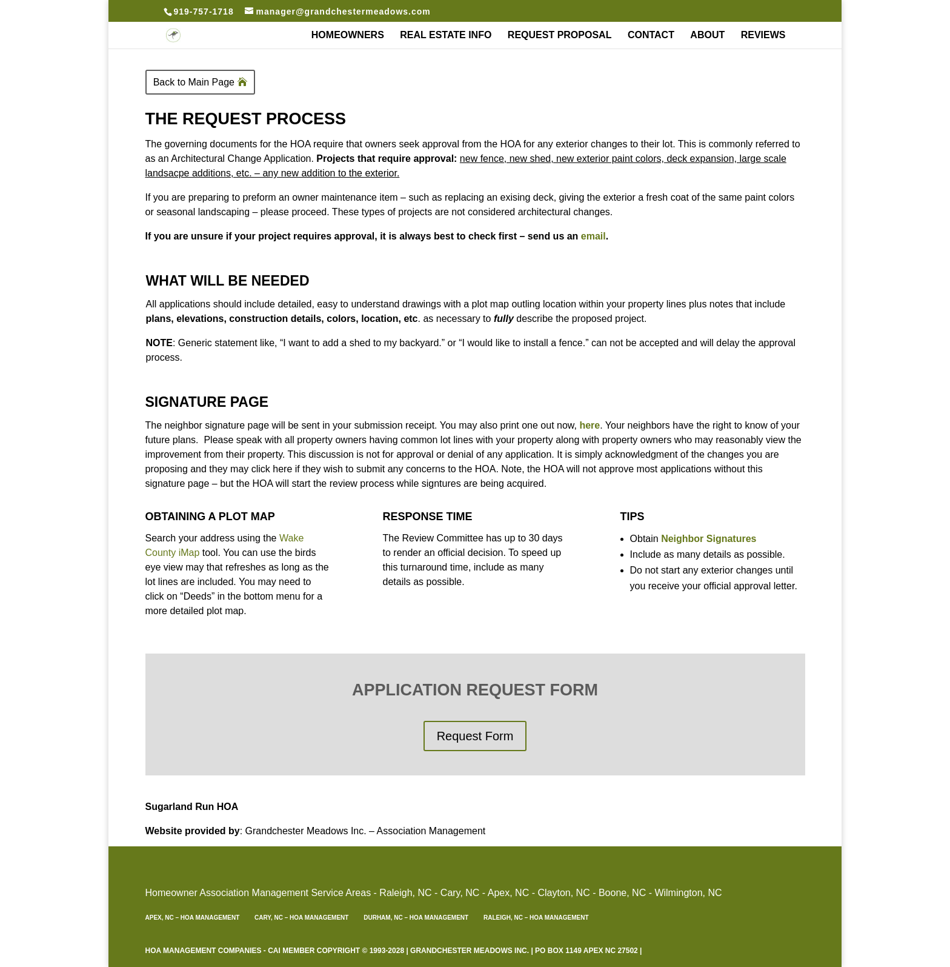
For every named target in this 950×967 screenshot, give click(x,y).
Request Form (475, 736)
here (589, 425)
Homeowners (347, 35)
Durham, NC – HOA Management (416, 917)
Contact (651, 35)
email (593, 236)
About (707, 35)
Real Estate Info (445, 35)
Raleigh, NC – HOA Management (536, 917)
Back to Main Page (193, 82)
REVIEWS (763, 35)
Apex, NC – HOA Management (192, 917)
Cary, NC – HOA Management (301, 917)
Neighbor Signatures (708, 539)
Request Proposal (560, 35)
